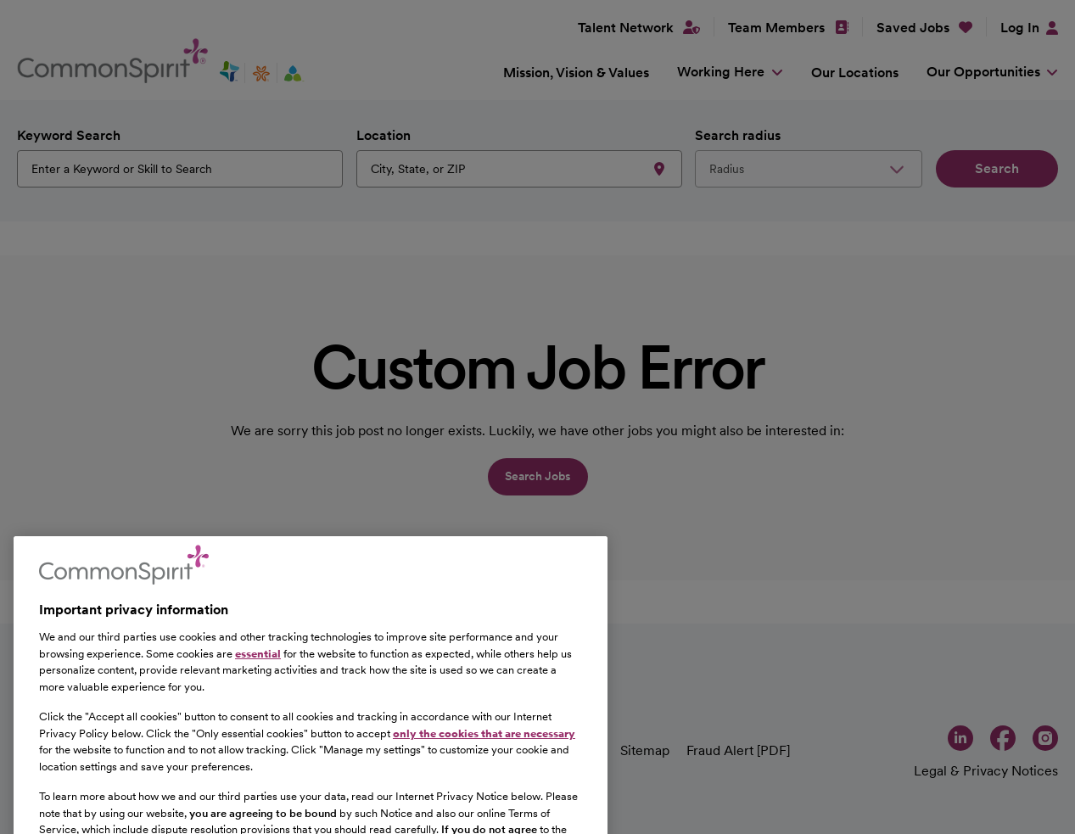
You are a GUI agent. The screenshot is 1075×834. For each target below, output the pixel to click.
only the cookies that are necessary (484, 766)
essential (258, 686)
